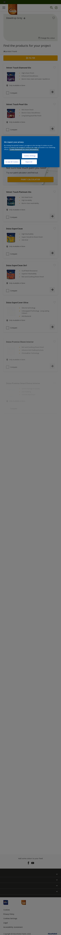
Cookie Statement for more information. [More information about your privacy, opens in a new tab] (24, 149)
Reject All (29, 162)
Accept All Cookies (12, 162)
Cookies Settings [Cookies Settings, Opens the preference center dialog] (30, 156)
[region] (30, 151)
